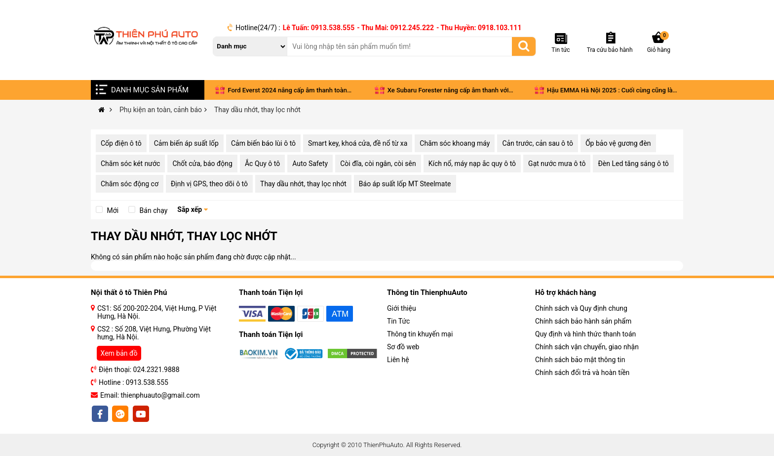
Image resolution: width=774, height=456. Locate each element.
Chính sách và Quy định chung (581, 308)
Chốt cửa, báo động (202, 163)
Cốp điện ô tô (121, 143)
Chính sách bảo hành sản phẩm (583, 321)
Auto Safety (310, 163)
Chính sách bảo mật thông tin (580, 360)
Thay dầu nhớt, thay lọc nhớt (303, 184)
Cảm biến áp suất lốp (186, 143)
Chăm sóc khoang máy (455, 143)
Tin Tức (398, 321)
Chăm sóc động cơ (129, 184)
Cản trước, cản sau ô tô (537, 143)
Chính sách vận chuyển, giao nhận (587, 347)
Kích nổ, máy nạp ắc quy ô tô (472, 163)
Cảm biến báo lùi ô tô (263, 143)
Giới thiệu (401, 308)
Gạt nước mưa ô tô (556, 163)
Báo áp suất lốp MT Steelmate (405, 184)
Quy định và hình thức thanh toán (585, 334)
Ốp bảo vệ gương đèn (618, 143)
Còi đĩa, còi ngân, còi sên (378, 163)
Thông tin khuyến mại (420, 334)
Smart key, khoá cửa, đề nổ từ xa (357, 143)
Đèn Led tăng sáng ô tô (633, 163)
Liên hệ (398, 360)
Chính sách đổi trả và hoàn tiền (582, 372)
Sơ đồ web (403, 347)
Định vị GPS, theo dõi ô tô (209, 184)
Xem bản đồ (119, 353)
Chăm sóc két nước (130, 163)
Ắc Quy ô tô (262, 163)
